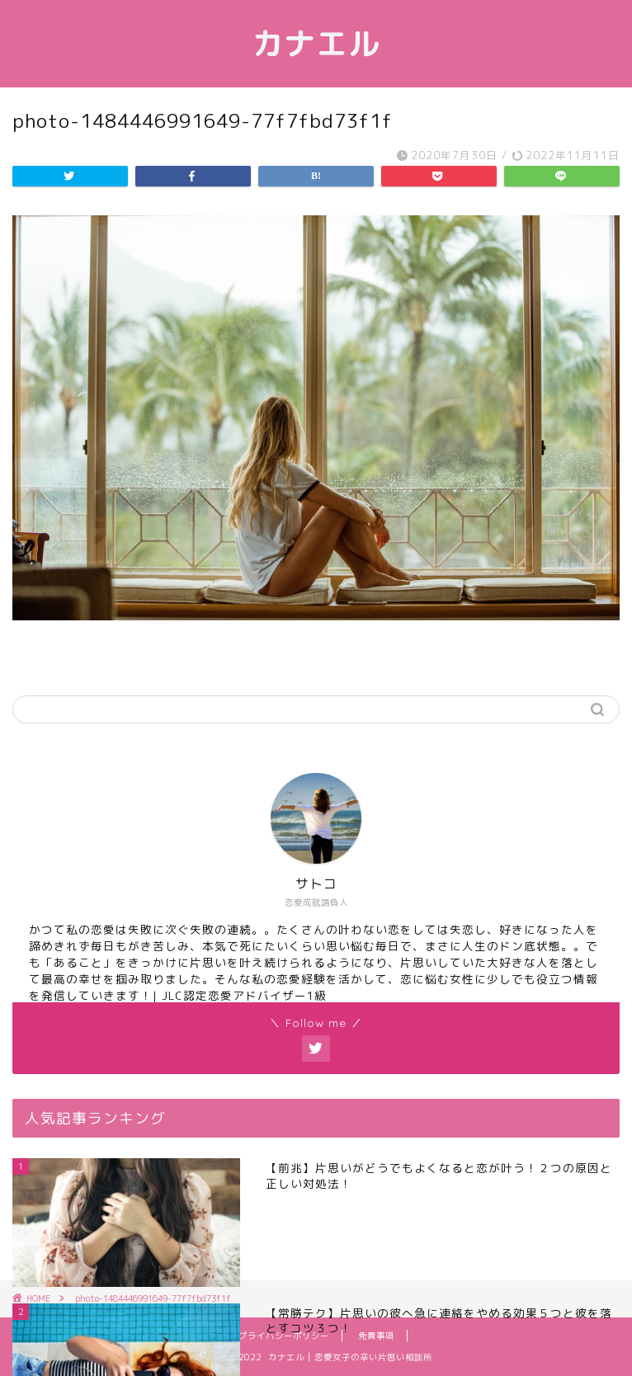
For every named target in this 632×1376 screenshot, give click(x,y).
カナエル (316, 44)
